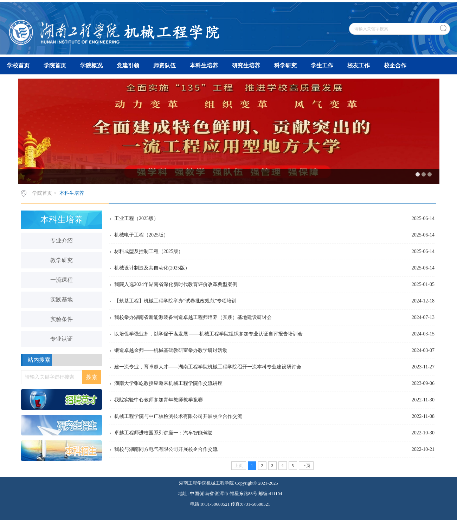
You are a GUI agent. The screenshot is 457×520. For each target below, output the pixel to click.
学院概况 (91, 65)
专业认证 (61, 339)
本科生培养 (204, 65)
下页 (306, 465)
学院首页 (55, 65)
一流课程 (61, 280)
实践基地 (61, 299)
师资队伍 (164, 65)
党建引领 (128, 65)
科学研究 (285, 65)
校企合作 (395, 65)
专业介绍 (61, 241)
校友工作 (358, 65)
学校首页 (18, 65)
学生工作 (322, 65)
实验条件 (61, 319)
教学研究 (61, 260)
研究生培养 (246, 65)
